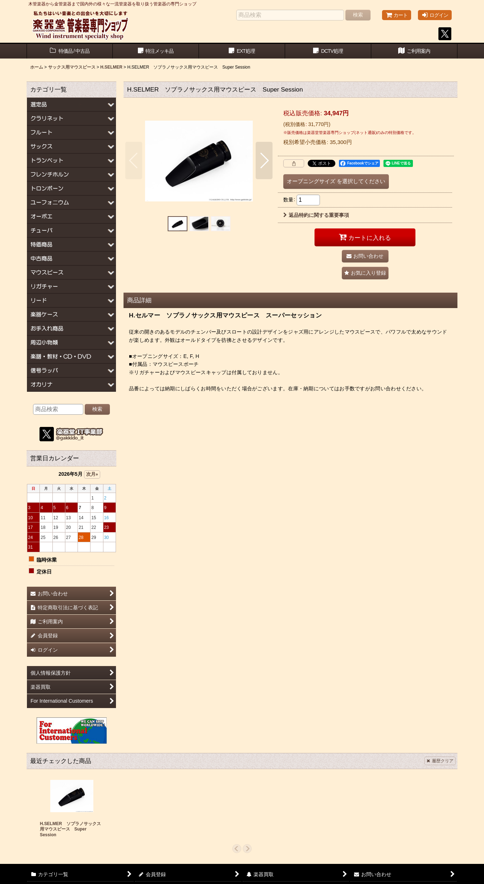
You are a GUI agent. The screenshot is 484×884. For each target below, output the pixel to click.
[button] (133, 160)
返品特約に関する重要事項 (316, 215)
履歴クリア (440, 761)
